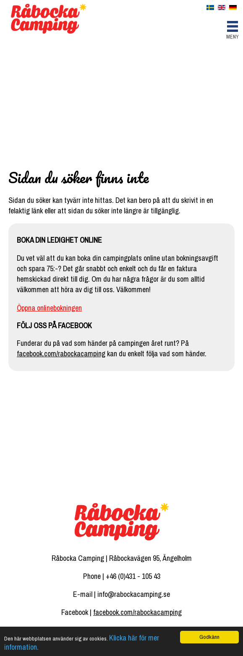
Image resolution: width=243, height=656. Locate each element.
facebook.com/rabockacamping (61, 353)
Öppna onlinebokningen (49, 308)
